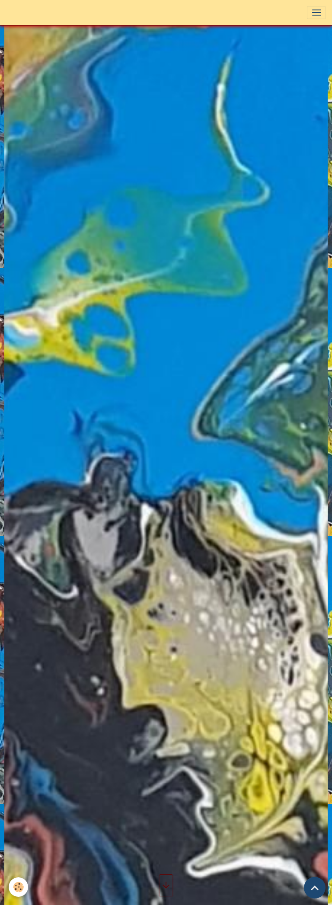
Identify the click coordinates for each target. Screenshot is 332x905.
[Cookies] (18, 887)
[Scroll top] (315, 888)
